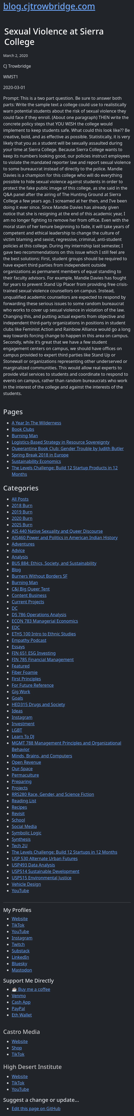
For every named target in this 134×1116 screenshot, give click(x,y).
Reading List (24, 801)
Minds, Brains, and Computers (42, 756)
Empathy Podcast (29, 640)
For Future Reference (33, 685)
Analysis (20, 557)
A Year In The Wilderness (36, 423)
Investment (23, 724)
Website (20, 919)
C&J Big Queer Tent (31, 589)
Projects (20, 788)
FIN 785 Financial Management (43, 659)
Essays (18, 647)
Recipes (19, 807)
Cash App (21, 1002)
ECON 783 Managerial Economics (45, 621)
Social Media (24, 826)
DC (15, 608)
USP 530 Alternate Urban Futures (45, 858)
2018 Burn (22, 505)
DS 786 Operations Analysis (39, 615)
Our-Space (22, 769)
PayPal (18, 1008)
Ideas (17, 711)
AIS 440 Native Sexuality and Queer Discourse (57, 531)
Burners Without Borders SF (39, 576)
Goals (17, 698)
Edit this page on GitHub (36, 1108)
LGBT (17, 730)
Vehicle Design (26, 884)
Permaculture (25, 775)
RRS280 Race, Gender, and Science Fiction (53, 794)
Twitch (18, 944)
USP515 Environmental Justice (41, 878)
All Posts (20, 499)
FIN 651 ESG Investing (34, 653)
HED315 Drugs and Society (38, 704)
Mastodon (22, 970)
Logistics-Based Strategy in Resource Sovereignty (60, 442)
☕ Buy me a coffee (31, 989)
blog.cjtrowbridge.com (49, 6)
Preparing (21, 781)
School (18, 820)
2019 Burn (22, 512)
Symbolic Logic (26, 833)
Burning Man (25, 436)
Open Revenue (26, 762)
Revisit (18, 813)
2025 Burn (22, 525)
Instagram (22, 717)
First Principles (26, 679)
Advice (18, 550)
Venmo (19, 996)
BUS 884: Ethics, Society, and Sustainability (54, 563)
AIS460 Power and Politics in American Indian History (64, 537)
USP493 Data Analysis (33, 865)
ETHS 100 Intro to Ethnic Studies (44, 634)
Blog (16, 570)
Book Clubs (23, 429)
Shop (17, 1048)
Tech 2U (19, 846)
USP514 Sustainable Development (45, 871)
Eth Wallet (22, 1015)
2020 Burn (22, 518)
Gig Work (21, 692)
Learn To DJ (23, 736)
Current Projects (28, 602)
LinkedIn (20, 957)
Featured (21, 666)
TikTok (18, 925)
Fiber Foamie (25, 672)
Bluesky (19, 964)
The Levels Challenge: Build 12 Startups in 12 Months (64, 852)
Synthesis (21, 839)
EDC (16, 627)
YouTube (20, 890)
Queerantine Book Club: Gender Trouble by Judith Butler (68, 448)
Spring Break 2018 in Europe (40, 455)
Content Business (29, 595)
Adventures (23, 544)
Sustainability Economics (36, 461)
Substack (21, 951)
